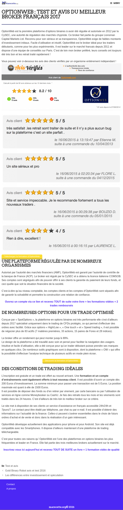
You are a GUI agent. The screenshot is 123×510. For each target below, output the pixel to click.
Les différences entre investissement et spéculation (34, 475)
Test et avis (11, 466)
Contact (10, 484)
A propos (11, 488)
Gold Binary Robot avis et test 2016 (25, 470)
